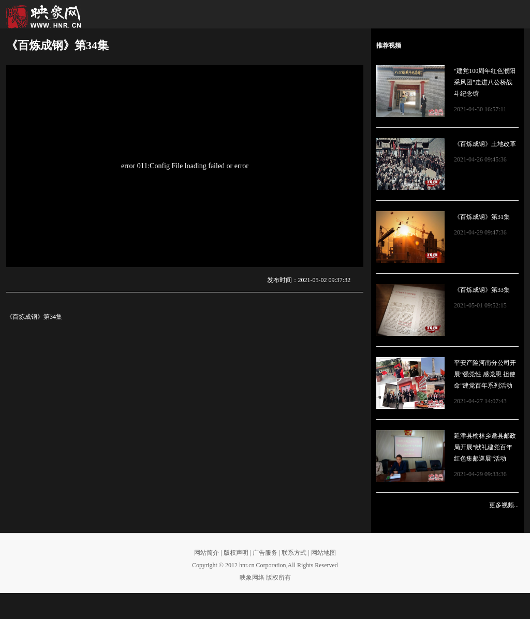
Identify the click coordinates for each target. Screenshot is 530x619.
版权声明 (236, 552)
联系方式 (294, 552)
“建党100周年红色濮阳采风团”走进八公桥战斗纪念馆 (485, 82)
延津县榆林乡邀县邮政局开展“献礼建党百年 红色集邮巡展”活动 (485, 447)
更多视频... (504, 505)
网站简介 (206, 552)
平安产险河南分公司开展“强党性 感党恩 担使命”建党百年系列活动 (485, 374)
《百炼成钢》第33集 (482, 289)
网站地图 (323, 552)
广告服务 (265, 552)
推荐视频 (388, 45)
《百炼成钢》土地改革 (485, 144)
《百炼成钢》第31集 (482, 216)
